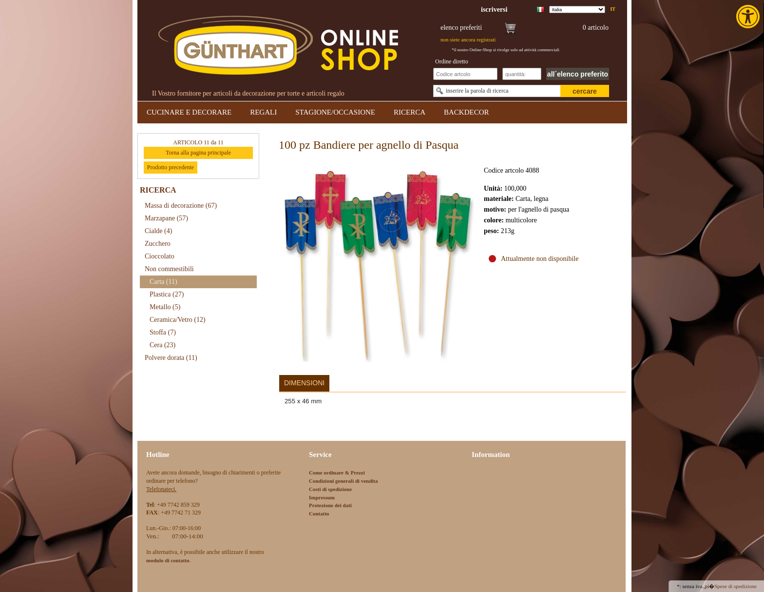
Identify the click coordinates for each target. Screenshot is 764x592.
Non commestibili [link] (169, 269)
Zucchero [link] (158, 243)
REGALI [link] (263, 112)
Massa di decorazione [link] (181, 205)
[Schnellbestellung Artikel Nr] (465, 74)
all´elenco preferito (577, 74)
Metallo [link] (165, 307)
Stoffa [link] (163, 332)
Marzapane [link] (166, 218)
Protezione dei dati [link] (330, 505)
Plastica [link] (167, 294)
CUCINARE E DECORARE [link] (189, 112)
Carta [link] (163, 281)
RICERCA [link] (409, 112)
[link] (749, 16)
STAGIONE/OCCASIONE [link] (335, 112)
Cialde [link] (158, 231)
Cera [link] (162, 345)
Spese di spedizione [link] (735, 586)
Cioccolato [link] (159, 256)
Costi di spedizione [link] (330, 489)
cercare (585, 91)
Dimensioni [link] (304, 383)
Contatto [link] (319, 513)
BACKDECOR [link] (466, 112)
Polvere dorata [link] (171, 357)
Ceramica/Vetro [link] (178, 319)
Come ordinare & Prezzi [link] (337, 472)
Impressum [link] (322, 497)
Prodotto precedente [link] (170, 167)
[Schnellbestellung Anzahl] (521, 74)
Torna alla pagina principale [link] (198, 152)
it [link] (612, 9)
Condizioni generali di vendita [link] (343, 481)
